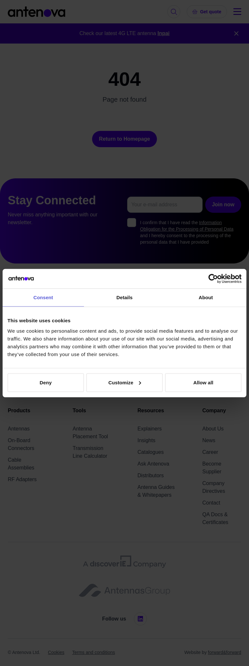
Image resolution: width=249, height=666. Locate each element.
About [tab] (206, 297)
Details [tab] (124, 297)
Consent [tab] (43, 297)
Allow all (203, 382)
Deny (46, 382)
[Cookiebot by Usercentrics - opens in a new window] (213, 279)
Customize (124, 382)
